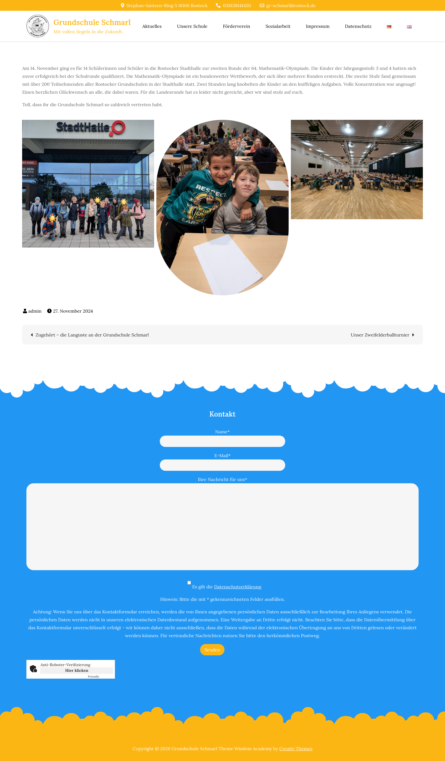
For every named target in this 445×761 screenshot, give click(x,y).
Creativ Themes (295, 748)
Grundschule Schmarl (92, 22)
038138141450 (233, 5)
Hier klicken (76, 670)
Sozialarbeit (278, 26)
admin (34, 311)
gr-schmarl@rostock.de (288, 5)
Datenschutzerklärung (237, 586)
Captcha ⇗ (100, 676)
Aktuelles (152, 26)
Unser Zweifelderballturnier (380, 335)
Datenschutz (358, 26)
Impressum (317, 26)
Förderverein (236, 26)
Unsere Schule (192, 26)
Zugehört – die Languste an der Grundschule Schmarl (92, 335)
